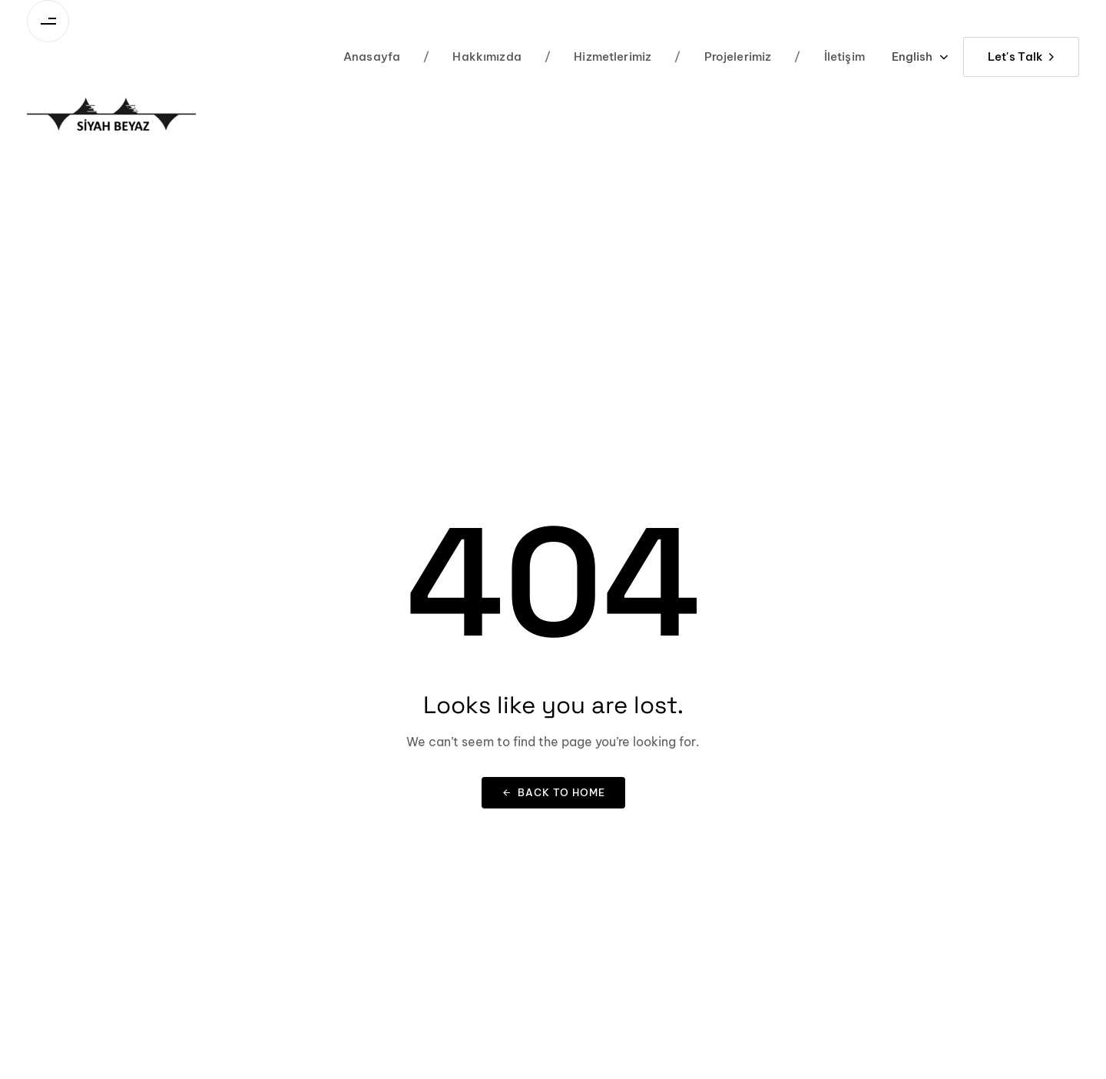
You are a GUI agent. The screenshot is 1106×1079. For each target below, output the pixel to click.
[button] (920, 57)
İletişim (829, 57)
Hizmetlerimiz (598, 57)
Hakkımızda (472, 57)
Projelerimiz (722, 57)
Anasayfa (371, 56)
